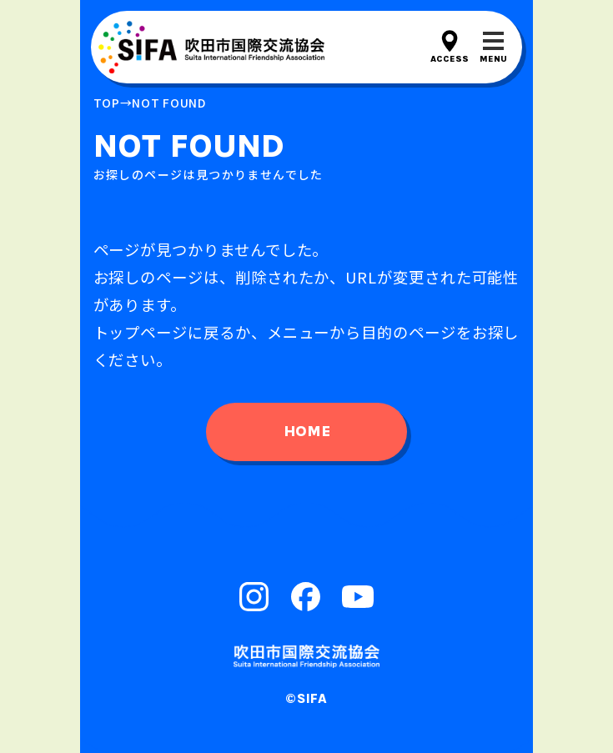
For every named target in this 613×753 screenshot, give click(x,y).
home (307, 431)
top (106, 102)
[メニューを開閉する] (493, 47)
